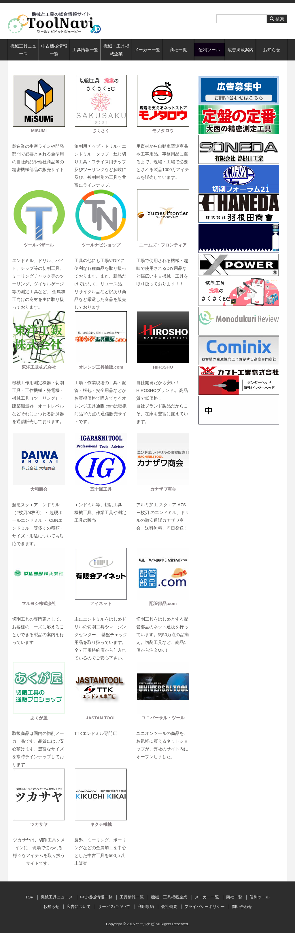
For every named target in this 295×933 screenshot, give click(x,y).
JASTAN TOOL (101, 717)
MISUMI (39, 130)
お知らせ (271, 49)
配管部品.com (163, 603)
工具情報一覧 (85, 49)
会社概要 (169, 906)
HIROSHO (163, 367)
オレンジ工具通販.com (101, 367)
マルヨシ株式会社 (39, 603)
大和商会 (39, 489)
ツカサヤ (39, 824)
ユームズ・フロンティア (163, 244)
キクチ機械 (101, 824)
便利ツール (209, 49)
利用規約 (146, 906)
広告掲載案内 (241, 49)
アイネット (101, 603)
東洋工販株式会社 (39, 367)
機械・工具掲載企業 (116, 49)
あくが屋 (39, 717)
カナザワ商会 (163, 489)
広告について (79, 906)
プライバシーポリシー (204, 906)
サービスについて (114, 906)
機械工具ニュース (23, 49)
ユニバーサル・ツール (163, 717)
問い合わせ (242, 906)
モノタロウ (163, 130)
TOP (29, 897)
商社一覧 (178, 49)
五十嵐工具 (101, 489)
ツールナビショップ (101, 244)
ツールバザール (39, 244)
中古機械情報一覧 (54, 49)
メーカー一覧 (147, 49)
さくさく (100, 130)
